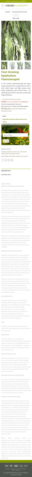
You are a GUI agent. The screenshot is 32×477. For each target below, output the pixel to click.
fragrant (18, 156)
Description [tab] (6, 171)
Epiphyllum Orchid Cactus (13, 151)
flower (13, 156)
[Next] (30, 66)
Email (4, 116)
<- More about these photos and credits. (11, 99)
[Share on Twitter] (6, 160)
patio (21, 156)
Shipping (12, 468)
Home (7, 12)
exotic (10, 156)
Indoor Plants (23, 151)
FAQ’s (18, 468)
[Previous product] (17, 15)
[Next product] (14, 15)
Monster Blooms (19, 12)
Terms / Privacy (16, 470)
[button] (2, 5)
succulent (25, 156)
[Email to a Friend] (9, 160)
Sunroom (18, 153)
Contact (23, 468)
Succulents (12, 153)
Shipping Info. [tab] (6, 174)
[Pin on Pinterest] (12, 160)
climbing (6, 156)
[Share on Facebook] (2, 160)
